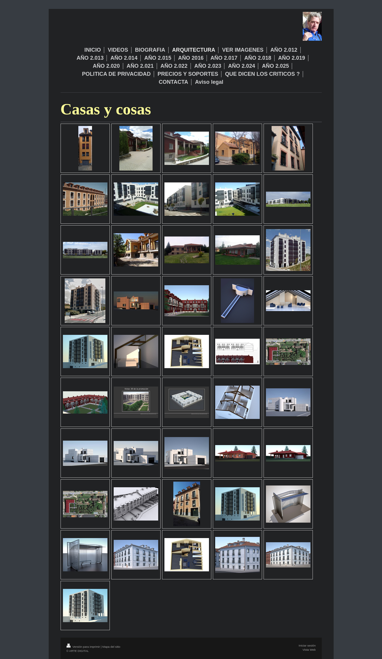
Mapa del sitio (111, 646)
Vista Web (309, 649)
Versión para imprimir (83, 646)
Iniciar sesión (307, 645)
